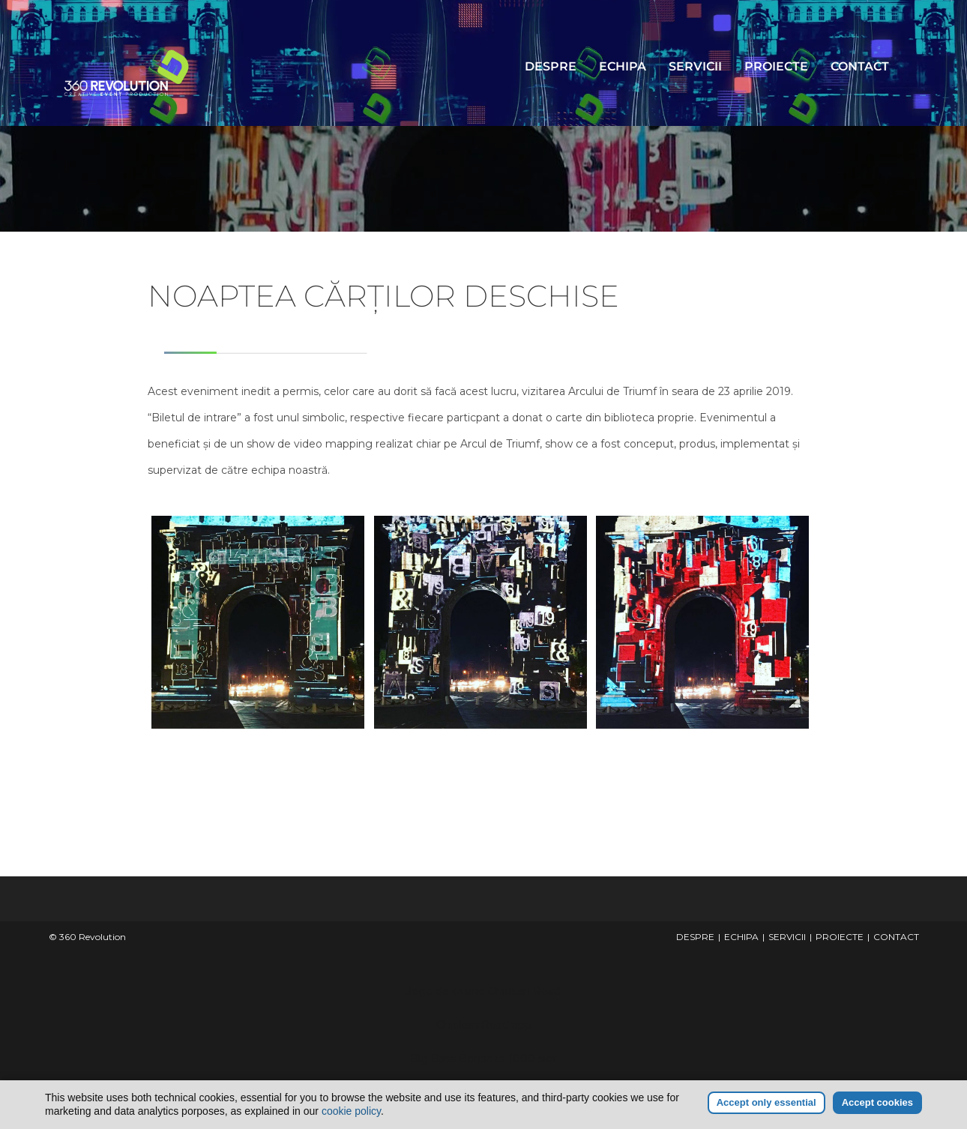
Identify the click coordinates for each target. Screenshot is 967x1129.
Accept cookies (877, 1102)
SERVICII (695, 66)
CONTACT (860, 66)
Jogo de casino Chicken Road (483, 991)
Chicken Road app (483, 1025)
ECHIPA (622, 66)
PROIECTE (776, 66)
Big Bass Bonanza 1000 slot (483, 1058)
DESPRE (550, 66)
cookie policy (351, 1111)
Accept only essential (766, 1102)
